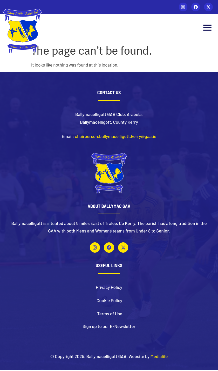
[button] (207, 29)
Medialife (159, 357)
